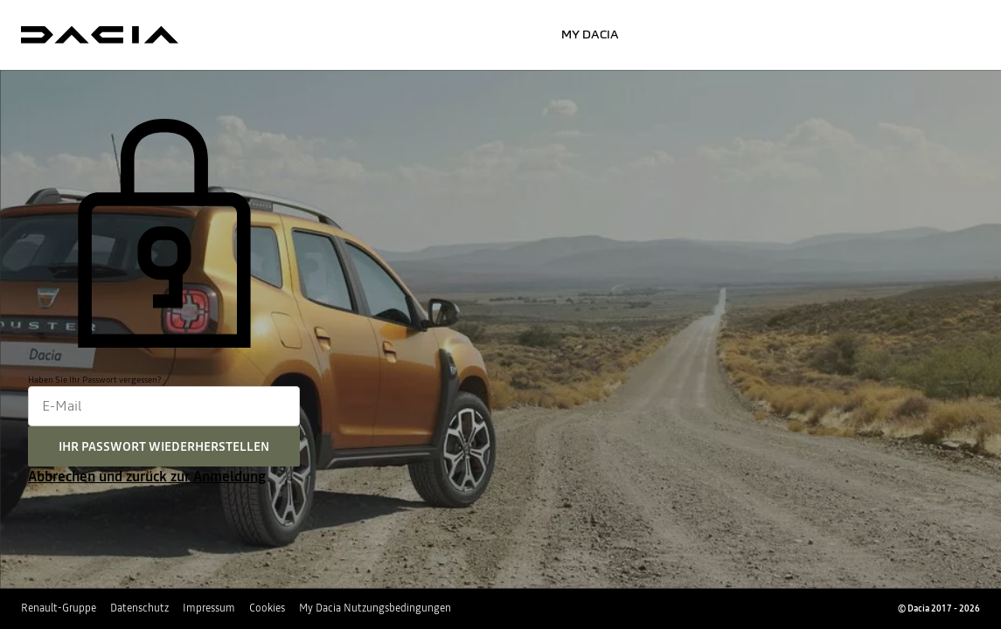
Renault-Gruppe (58, 608)
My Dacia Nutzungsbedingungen (375, 608)
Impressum (209, 608)
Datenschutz (139, 608)
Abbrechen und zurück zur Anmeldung (147, 476)
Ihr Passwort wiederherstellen (164, 446)
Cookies (267, 608)
